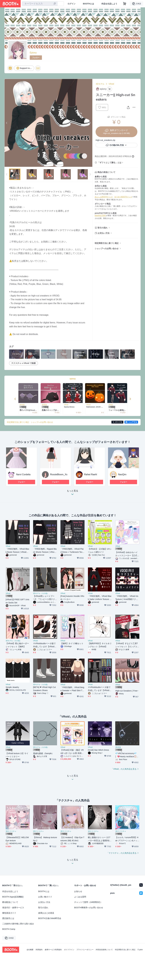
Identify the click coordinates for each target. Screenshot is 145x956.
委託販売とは (8, 918)
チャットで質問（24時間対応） (88, 902)
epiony (73, 379)
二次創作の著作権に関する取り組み (18, 924)
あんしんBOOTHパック (104, 197)
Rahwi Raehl (90, 474)
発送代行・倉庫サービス (13, 907)
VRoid (111, 84)
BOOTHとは (88, 4)
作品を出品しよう (109, 4)
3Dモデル (100, 84)
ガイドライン (69, 949)
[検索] (54, 4)
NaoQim (122, 474)
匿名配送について (10, 902)
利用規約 (39, 949)
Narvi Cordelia (23, 474)
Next (90, 123)
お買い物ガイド (45, 897)
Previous (7, 123)
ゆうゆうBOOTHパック (123, 197)
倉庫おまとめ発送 (46, 913)
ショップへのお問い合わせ (107, 248)
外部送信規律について (104, 949)
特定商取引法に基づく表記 (107, 243)
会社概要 (30, 949)
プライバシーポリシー (84, 949)
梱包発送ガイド (9, 913)
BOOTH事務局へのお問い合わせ (88, 907)
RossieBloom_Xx (58, 474)
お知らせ (78, 891)
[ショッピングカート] (124, 3)
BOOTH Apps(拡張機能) (13, 897)
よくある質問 (80, 897)
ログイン (71, 4)
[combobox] (39, 3)
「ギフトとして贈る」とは (109, 162)
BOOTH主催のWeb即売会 (49, 918)
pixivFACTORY (100, 216)
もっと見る (72, 493)
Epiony (33, 52)
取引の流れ (102, 228)
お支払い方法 (103, 233)
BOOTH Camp (8, 929)
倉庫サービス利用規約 (53, 949)
